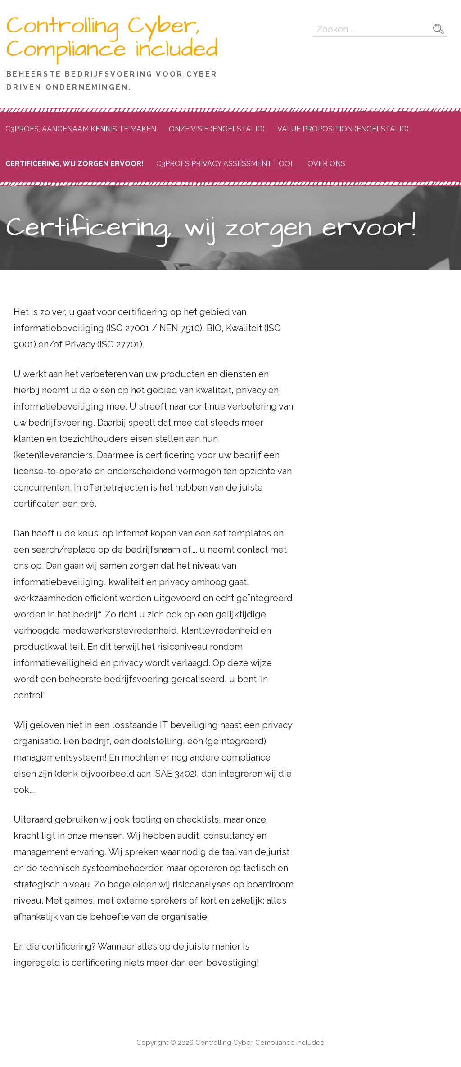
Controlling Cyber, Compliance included (112, 37)
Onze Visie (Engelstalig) (217, 129)
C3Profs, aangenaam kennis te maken (80, 129)
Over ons (326, 163)
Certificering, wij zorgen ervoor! (74, 163)
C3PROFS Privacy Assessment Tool (225, 163)
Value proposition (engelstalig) (343, 129)
